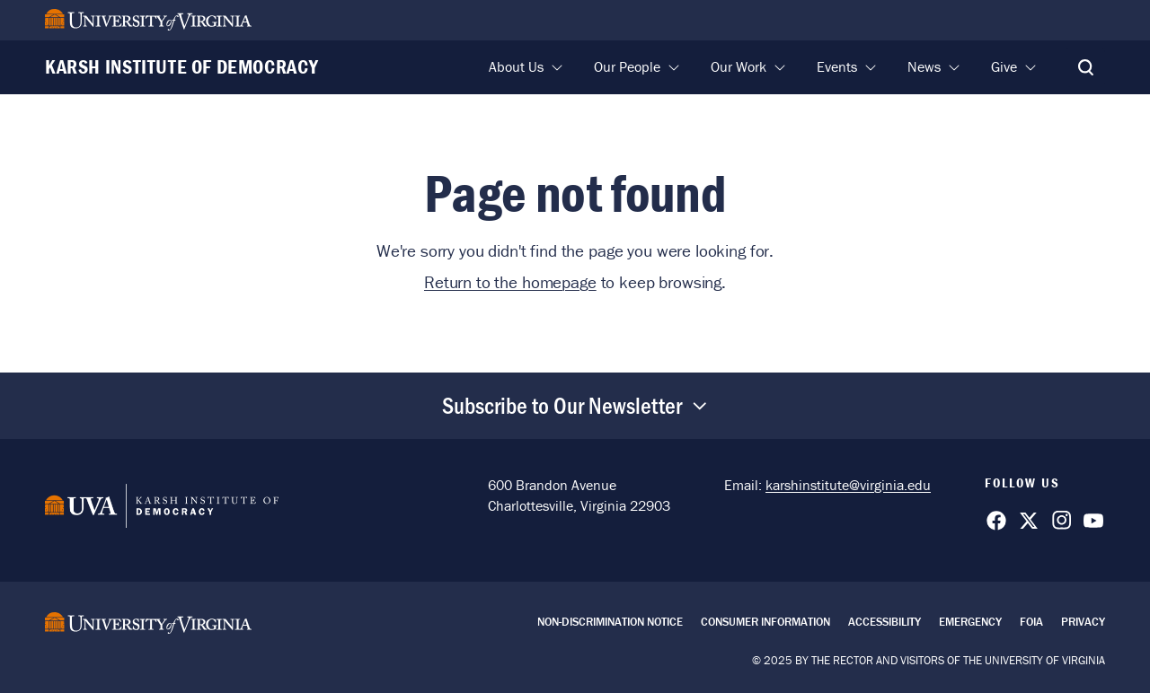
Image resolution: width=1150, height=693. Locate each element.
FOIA (1031, 621)
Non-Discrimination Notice (610, 621)
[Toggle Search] (1085, 67)
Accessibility (884, 621)
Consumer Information (765, 621)
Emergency (970, 621)
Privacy (1083, 621)
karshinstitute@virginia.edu (848, 485)
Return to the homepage (510, 282)
